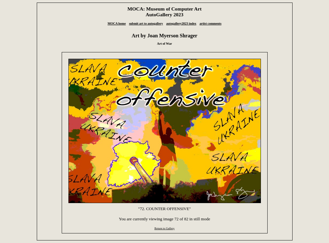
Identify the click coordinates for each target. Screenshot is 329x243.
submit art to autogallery (146, 23)
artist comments (211, 23)
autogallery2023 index (181, 23)
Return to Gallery (164, 228)
